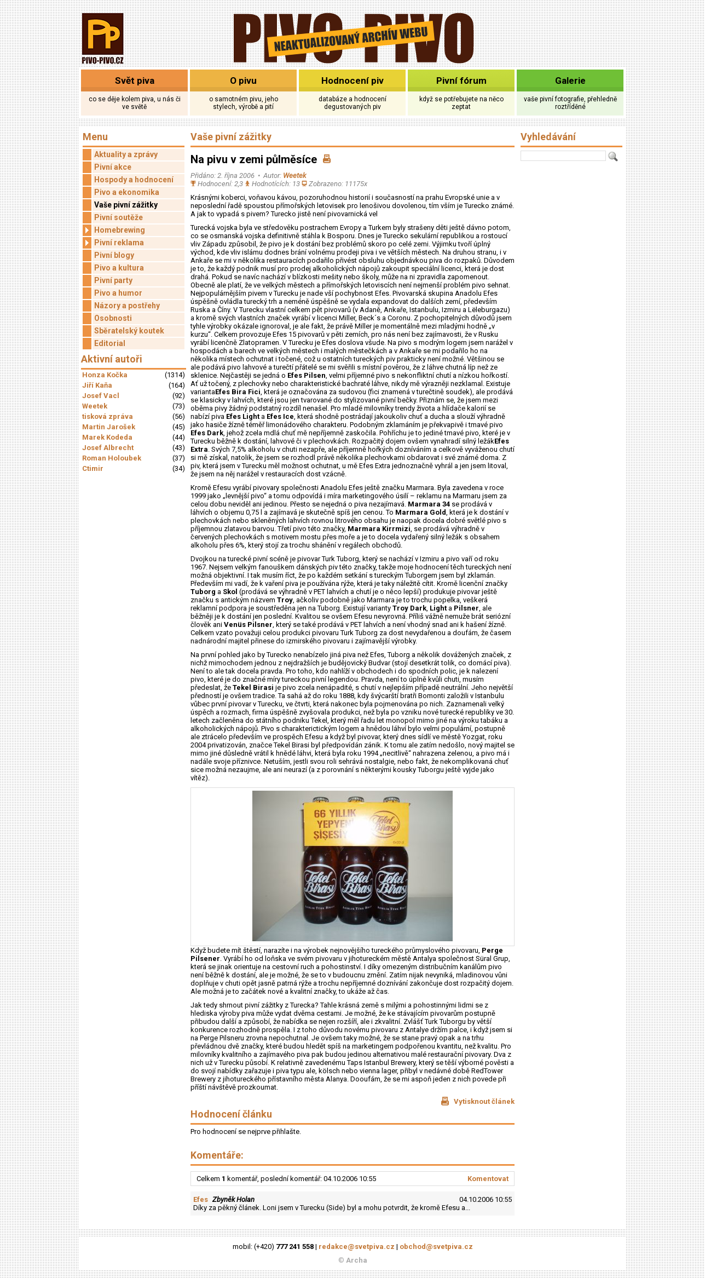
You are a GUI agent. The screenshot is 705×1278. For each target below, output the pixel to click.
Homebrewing (114, 230)
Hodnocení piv (352, 80)
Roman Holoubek (111, 458)
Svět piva (134, 80)
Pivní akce (112, 167)
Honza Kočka (105, 375)
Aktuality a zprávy (126, 154)
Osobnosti (113, 318)
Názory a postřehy (127, 305)
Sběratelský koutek (129, 330)
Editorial (109, 343)
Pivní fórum (461, 80)
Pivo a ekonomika (126, 192)
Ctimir (92, 468)
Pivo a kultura (119, 267)
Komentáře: (217, 1155)
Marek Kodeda (107, 437)
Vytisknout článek (478, 1101)
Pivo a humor (118, 293)
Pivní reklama (113, 243)
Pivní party (113, 280)
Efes (200, 1199)
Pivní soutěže (118, 217)
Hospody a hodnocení (134, 179)
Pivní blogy (114, 255)
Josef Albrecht (108, 448)
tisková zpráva (107, 416)
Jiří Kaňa (97, 385)
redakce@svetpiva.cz (357, 1246)
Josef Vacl (100, 396)
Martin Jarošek (108, 427)
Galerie (570, 80)
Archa (356, 1260)
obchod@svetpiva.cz (436, 1246)
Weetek (94, 406)
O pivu (243, 80)
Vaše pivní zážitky (126, 204)
